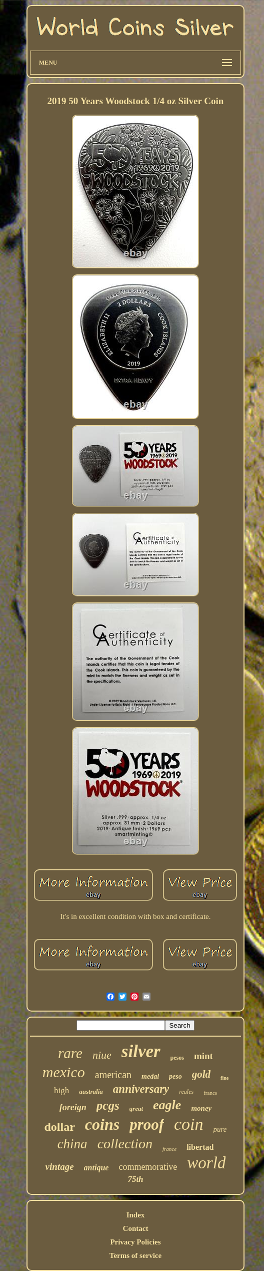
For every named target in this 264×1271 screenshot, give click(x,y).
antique (96, 1167)
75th (135, 1179)
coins (102, 1124)
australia (91, 1091)
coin (189, 1124)
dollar (59, 1126)
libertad (200, 1147)
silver (141, 1051)
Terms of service (136, 1255)
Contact (135, 1228)
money (201, 1108)
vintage (60, 1166)
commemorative (147, 1167)
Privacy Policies (135, 1242)
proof (147, 1124)
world (206, 1163)
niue (102, 1055)
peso (175, 1076)
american (113, 1074)
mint (203, 1056)
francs (210, 1093)
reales (186, 1091)
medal (150, 1076)
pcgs (108, 1105)
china (73, 1143)
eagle (167, 1105)
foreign (73, 1107)
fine (224, 1078)
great (136, 1108)
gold (201, 1074)
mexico (63, 1072)
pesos (177, 1057)
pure (220, 1129)
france (169, 1149)
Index (135, 1215)
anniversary (141, 1089)
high (61, 1090)
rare (70, 1053)
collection (125, 1143)
